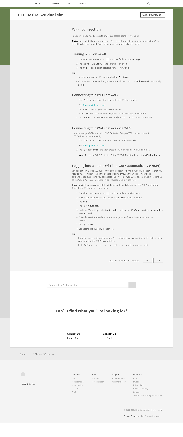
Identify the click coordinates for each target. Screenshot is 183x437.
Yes (147, 275)
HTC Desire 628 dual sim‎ (46, 368)
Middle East (30, 398)
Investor (135, 396)
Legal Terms (156, 424)
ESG (133, 393)
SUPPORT (88, 3)
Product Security (139, 403)
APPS (72, 3)
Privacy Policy (137, 399)
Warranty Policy (116, 396)
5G (68, 393)
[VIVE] (158, 3)
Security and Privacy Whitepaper (146, 410)
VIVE (69, 406)
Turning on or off (95, 107)
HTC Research (94, 396)
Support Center (116, 393)
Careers (134, 406)
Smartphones (73, 396)
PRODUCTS (40, 3)
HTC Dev (91, 393)
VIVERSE (58, 3)
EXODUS (71, 403)
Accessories (72, 399)
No (158, 275)
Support (24, 368)
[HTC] (24, 3)
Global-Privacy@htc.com (148, 430)
